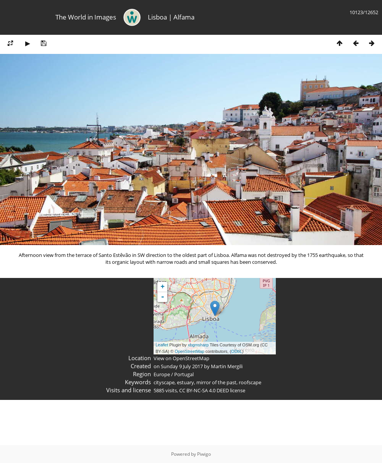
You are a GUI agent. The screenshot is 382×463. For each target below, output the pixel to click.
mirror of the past (216, 382)
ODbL (236, 351)
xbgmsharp (198, 345)
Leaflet (161, 345)
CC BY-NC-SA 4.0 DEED (204, 390)
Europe (162, 374)
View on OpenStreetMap (181, 358)
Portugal (184, 374)
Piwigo (204, 454)
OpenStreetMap (189, 351)
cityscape (164, 382)
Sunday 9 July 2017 (182, 366)
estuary (185, 382)
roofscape (250, 382)
